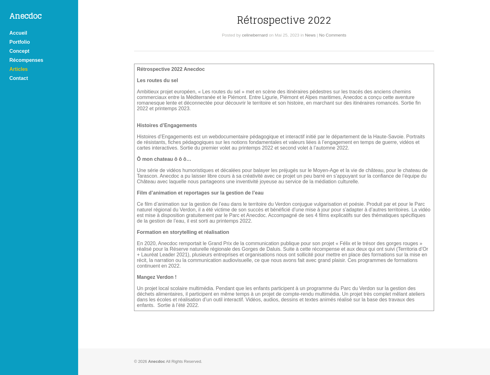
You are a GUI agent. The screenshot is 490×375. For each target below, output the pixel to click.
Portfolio (19, 42)
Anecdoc (25, 16)
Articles (18, 69)
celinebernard (255, 35)
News (310, 35)
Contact (18, 78)
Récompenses (26, 60)
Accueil (18, 33)
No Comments (332, 35)
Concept (19, 51)
